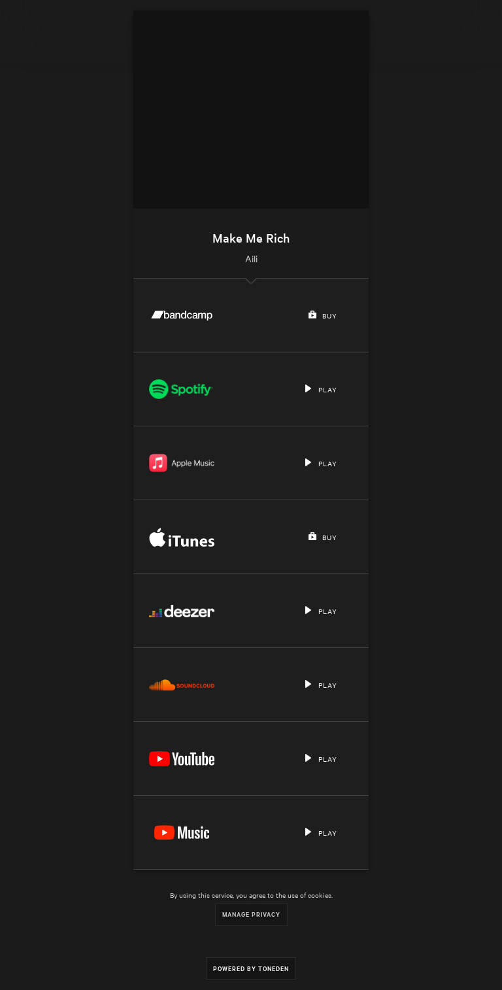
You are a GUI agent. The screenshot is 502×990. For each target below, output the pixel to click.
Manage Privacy (251, 914)
